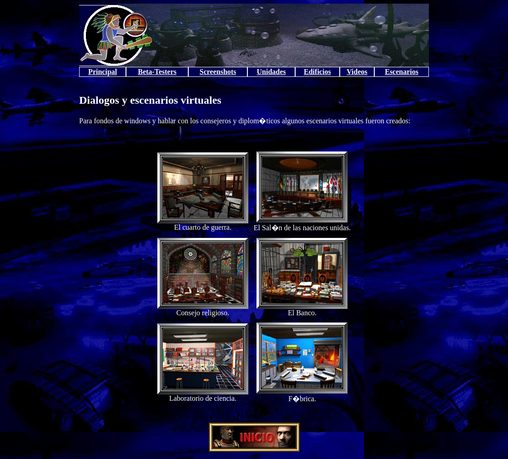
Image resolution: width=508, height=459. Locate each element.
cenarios (405, 72)
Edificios (317, 72)
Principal (102, 72)
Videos (357, 72)
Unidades (271, 72)
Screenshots (218, 72)
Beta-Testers (157, 72)
